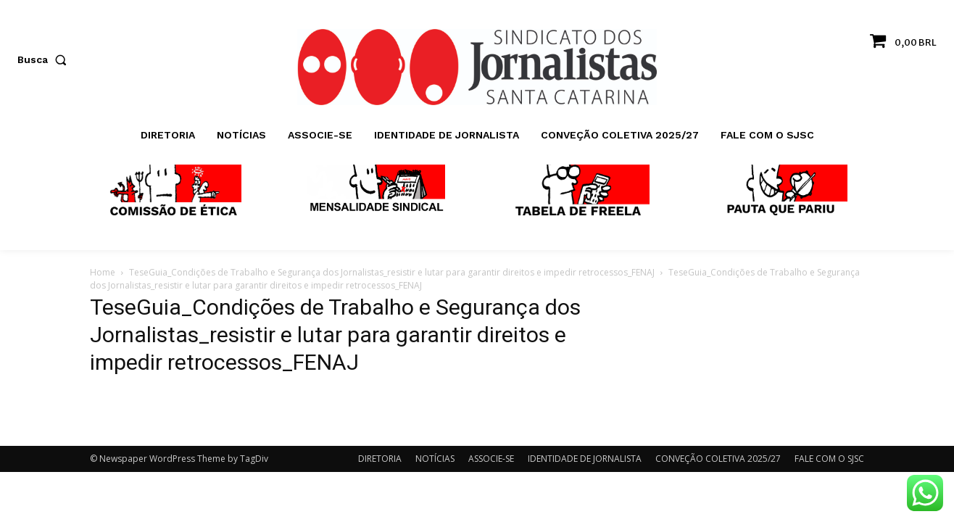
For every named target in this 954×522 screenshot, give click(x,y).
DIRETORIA (380, 458)
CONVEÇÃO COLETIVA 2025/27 (718, 458)
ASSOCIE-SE (491, 458)
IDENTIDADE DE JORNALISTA (585, 458)
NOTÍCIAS (435, 458)
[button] (44, 59)
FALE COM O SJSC (829, 458)
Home (102, 272)
